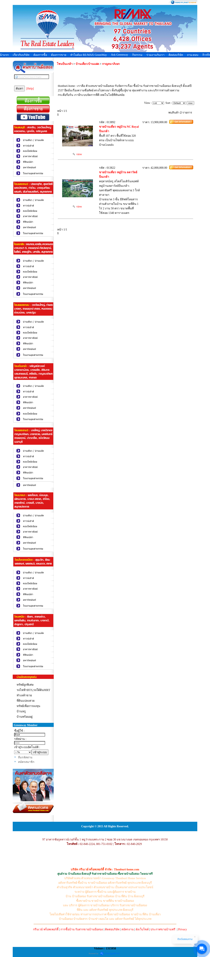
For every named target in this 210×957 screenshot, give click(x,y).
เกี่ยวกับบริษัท (21, 54)
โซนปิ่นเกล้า (65, 63)
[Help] (30, 88)
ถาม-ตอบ (193, 54)
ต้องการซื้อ (40, 54)
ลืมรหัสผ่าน (25, 757)
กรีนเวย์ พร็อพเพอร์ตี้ (45, 929)
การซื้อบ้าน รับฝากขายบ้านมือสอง (81, 929)
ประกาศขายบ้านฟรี (163, 929)
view (77, 154)
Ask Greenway (119, 54)
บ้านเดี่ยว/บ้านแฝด (87, 63)
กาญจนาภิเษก (111, 63)
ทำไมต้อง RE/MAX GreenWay (88, 54)
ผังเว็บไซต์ (142, 929)
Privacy (182, 929)
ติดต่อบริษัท (176, 54)
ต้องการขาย (58, 54)
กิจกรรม (137, 54)
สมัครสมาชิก (26, 761)
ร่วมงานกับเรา (155, 54)
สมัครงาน (127, 929)
